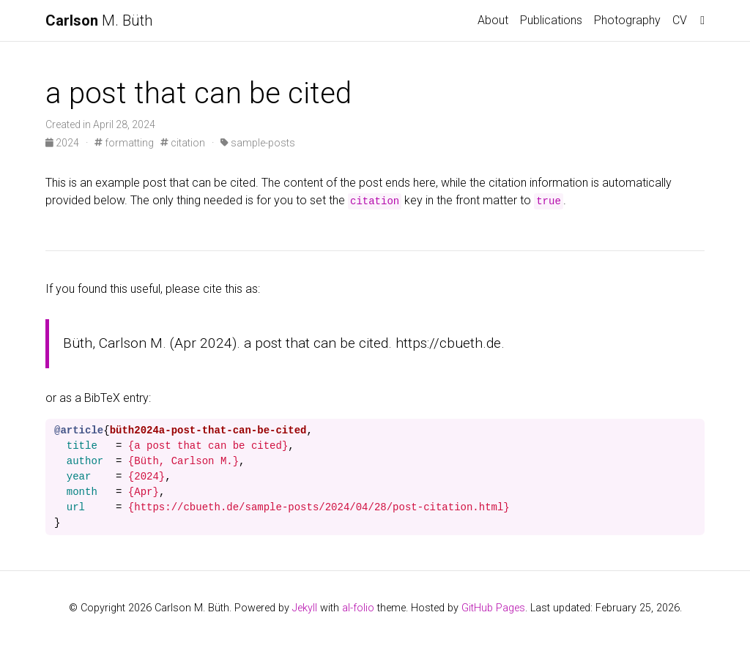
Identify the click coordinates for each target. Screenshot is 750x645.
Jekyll (304, 608)
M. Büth (98, 20)
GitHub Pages (493, 608)
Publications (551, 20)
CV (679, 20)
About (493, 20)
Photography (627, 20)
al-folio (358, 608)
